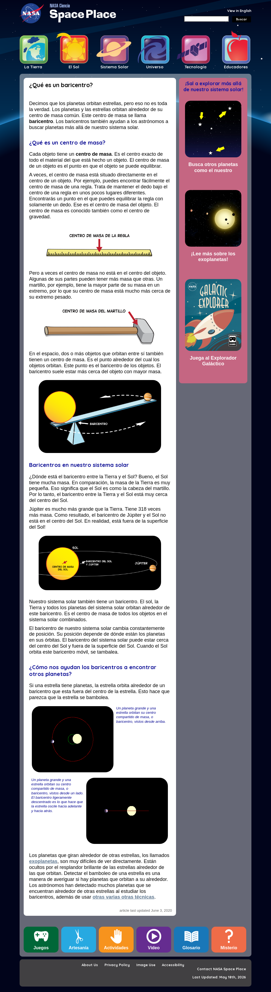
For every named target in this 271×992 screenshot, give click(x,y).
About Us (90, 965)
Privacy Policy (117, 965)
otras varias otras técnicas (123, 897)
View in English (239, 11)
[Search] (206, 19)
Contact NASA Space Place (221, 969)
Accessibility (173, 965)
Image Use (145, 965)
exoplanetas (43, 861)
